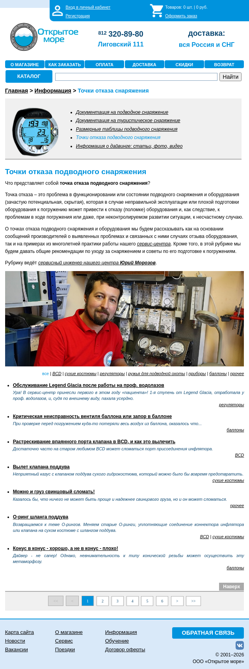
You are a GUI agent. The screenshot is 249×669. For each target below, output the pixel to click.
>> (193, 601)
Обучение (117, 641)
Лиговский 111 (121, 44)
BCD (56, 373)
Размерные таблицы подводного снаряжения (127, 129)
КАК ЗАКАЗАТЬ (64, 64)
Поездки (65, 649)
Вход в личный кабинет (87, 7)
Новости (15, 641)
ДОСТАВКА (144, 64)
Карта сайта (19, 632)
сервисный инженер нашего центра (97, 263)
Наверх (231, 586)
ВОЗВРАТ (224, 64)
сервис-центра (154, 244)
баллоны (218, 373)
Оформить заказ (181, 15)
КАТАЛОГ (29, 76)
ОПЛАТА (104, 64)
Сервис (64, 641)
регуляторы (112, 373)
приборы (197, 373)
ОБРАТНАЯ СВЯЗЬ (208, 633)
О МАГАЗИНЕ (25, 64)
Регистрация (77, 15)
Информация (121, 632)
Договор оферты (125, 649)
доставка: (206, 33)
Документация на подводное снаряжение (122, 112)
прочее (237, 373)
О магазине (69, 632)
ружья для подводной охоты (156, 373)
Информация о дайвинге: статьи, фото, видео (129, 146)
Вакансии (16, 649)
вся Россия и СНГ (206, 44)
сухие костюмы (81, 373)
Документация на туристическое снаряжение (128, 120)
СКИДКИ (184, 64)
